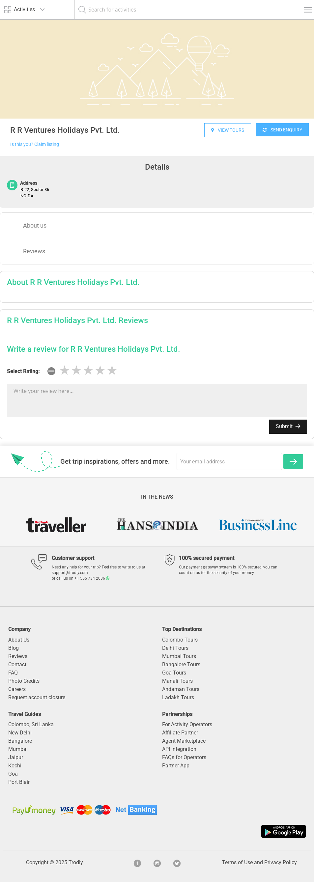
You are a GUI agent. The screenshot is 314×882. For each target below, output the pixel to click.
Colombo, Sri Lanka (31, 724)
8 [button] (191, 528)
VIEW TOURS (227, 130)
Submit (288, 426)
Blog (13, 648)
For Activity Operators (187, 724)
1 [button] (122, 528)
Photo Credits (24, 681)
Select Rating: (23, 371)
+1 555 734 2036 (91, 578)
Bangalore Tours (181, 664)
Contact (17, 664)
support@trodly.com (70, 572)
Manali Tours (177, 681)
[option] (157, 69)
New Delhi (20, 733)
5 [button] (162, 528)
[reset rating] (51, 371)
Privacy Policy (280, 862)
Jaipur (15, 757)
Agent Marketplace (184, 741)
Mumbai (18, 749)
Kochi (14, 765)
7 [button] (182, 528)
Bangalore (20, 741)
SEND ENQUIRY (282, 129)
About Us (18, 640)
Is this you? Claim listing (34, 144)
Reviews (34, 251)
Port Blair (19, 782)
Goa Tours (174, 673)
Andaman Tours (180, 689)
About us (34, 225)
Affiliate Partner (180, 733)
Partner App (175, 765)
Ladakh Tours (178, 697)
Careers (17, 689)
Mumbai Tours (179, 656)
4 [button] (152, 528)
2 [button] (132, 528)
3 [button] (142, 528)
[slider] (88, 370)
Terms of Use (237, 862)
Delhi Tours (175, 648)
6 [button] (172, 528)
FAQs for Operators (184, 757)
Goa (13, 774)
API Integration (179, 749)
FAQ (13, 673)
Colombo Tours (180, 640)
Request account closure (36, 697)
